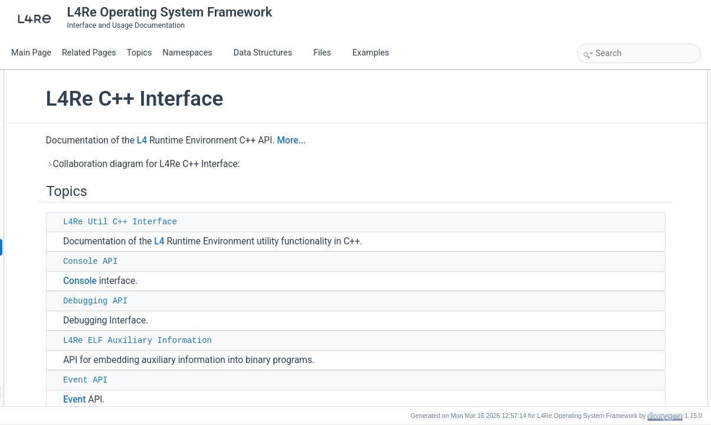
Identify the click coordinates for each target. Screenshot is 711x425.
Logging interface (617, 168)
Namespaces (191, 53)
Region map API (615, 219)
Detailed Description (612, 271)
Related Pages (89, 53)
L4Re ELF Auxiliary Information (245, 340)
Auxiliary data (611, 155)
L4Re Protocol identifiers (628, 206)
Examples (370, 53)
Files (326, 53)
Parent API (607, 193)
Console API (198, 261)
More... (399, 140)
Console (187, 281)
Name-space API (616, 180)
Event (182, 399)
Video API (605, 232)
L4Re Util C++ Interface (227, 222)
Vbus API (604, 258)
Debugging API (203, 301)
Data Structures (268, 53)
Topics (139, 53)
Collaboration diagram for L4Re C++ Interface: (250, 164)
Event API (193, 380)
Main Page (31, 53)
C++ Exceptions (615, 245)
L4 (249, 140)
